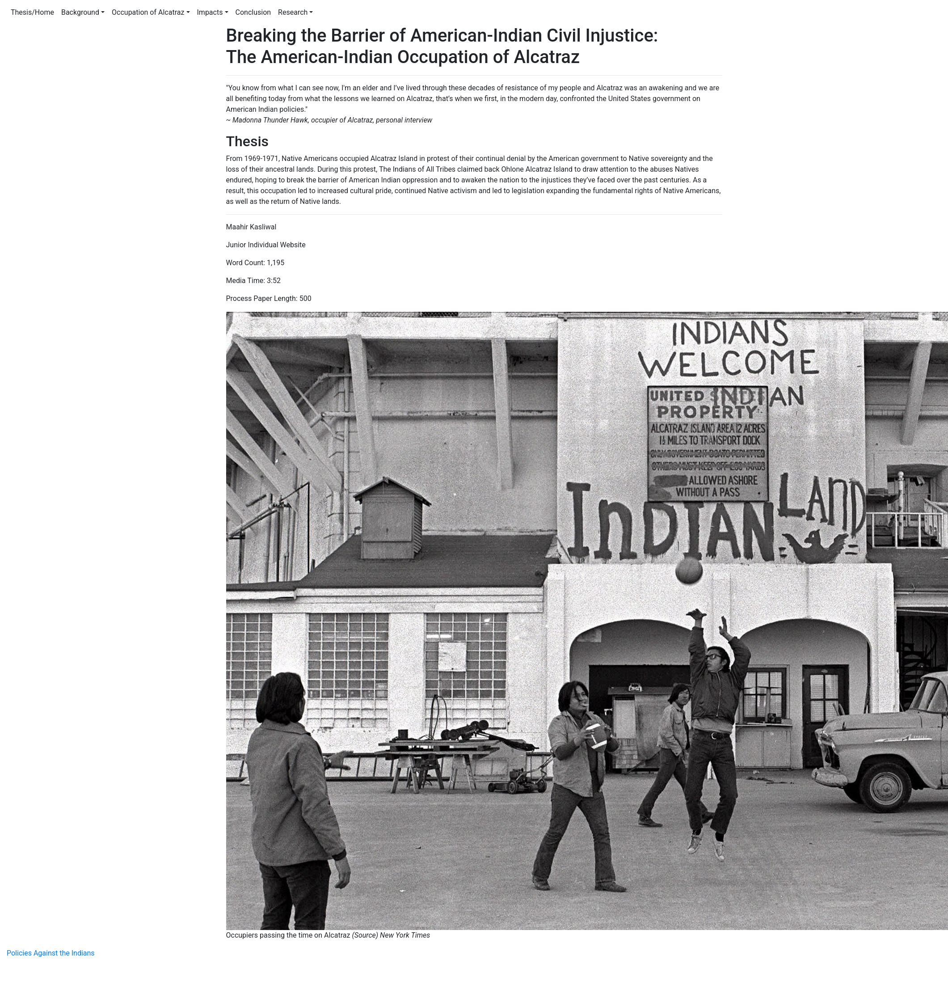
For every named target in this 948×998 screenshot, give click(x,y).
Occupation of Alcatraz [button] (148, 12)
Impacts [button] (210, 12)
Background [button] (80, 12)
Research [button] (293, 12)
